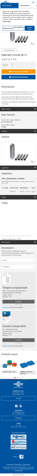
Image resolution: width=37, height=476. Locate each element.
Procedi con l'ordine (18, 71)
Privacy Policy (18, 464)
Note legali (10, 464)
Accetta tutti (29, 28)
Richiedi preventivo (18, 77)
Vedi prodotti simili (9, 50)
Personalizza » (18, 28)
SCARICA (18, 301)
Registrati (5, 307)
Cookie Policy (26, 464)
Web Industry (20, 474)
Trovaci (18, 398)
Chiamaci (18, 418)
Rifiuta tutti (7, 28)
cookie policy (6, 21)
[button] (18, 260)
